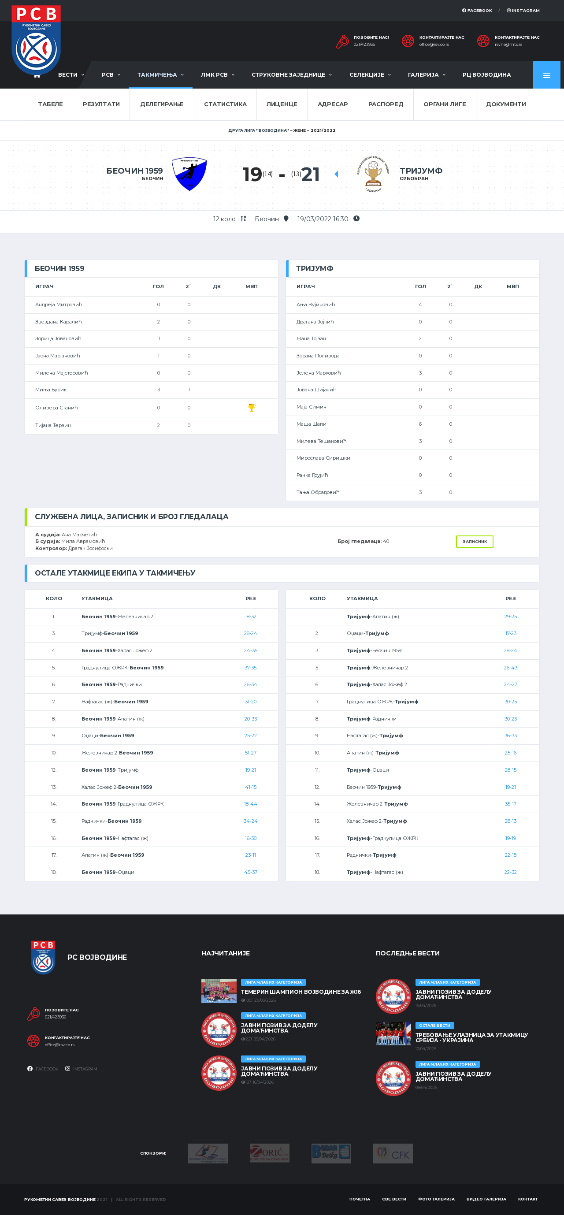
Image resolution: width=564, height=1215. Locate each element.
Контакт (528, 1198)
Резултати (101, 104)
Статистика (225, 104)
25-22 (251, 735)
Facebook (477, 10)
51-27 (250, 753)
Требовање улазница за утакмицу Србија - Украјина (472, 1038)
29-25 (511, 616)
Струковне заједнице (288, 74)
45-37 (250, 872)
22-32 (511, 872)
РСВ (108, 74)
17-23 (510, 633)
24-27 (510, 684)
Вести (68, 74)
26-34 (250, 684)
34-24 (251, 821)
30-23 (511, 719)
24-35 (250, 650)
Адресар (333, 104)
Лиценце (282, 104)
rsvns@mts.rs (508, 44)
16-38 (250, 838)
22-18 (510, 855)
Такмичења (157, 74)
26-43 (510, 668)
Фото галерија (436, 1198)
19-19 (510, 838)
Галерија (423, 74)
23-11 (250, 855)
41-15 (250, 787)
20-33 (251, 719)
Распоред (386, 104)
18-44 (250, 804)
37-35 (250, 668)
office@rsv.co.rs (434, 44)
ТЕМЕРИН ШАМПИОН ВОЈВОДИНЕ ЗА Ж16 (300, 991)
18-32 (250, 616)
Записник (475, 541)
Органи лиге (444, 104)
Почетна (359, 1198)
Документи (506, 104)
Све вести (394, 1198)
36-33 (511, 735)
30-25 (511, 702)
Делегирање (162, 104)
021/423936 (364, 44)
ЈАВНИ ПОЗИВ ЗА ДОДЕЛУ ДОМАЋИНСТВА (279, 1028)
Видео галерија (486, 1198)
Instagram (523, 10)
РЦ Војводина (487, 74)
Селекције (366, 74)
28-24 (250, 633)
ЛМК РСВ (214, 74)
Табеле (50, 104)
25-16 (510, 753)
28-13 (510, 821)
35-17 (510, 804)
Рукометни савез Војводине (60, 1199)
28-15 (510, 770)
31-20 (250, 702)
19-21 (250, 770)
